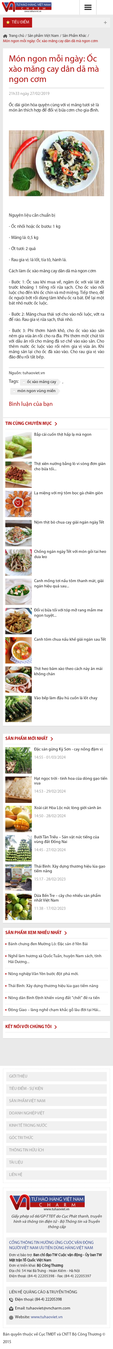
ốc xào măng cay (41, 382)
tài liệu (16, 1162)
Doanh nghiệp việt (26, 1113)
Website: (39, 1317)
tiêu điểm (20, 22)
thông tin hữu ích (26, 1150)
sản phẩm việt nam (27, 1101)
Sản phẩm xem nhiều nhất (33, 933)
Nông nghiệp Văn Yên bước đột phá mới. (43, 974)
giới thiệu (18, 1076)
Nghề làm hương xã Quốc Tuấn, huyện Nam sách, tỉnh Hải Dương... (55, 959)
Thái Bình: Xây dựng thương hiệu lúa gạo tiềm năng (53, 986)
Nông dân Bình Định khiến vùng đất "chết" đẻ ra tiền (54, 998)
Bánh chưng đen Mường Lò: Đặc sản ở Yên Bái (48, 944)
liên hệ (15, 1175)
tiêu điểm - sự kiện (26, 1089)
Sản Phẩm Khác (74, 36)
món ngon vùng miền (36, 391)
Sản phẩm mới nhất (26, 739)
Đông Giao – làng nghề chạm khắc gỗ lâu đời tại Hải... (54, 1010)
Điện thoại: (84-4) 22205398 (38, 1299)
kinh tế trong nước (28, 1126)
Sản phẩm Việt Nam (43, 36)
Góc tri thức (21, 1138)
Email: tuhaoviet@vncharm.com (42, 1308)
